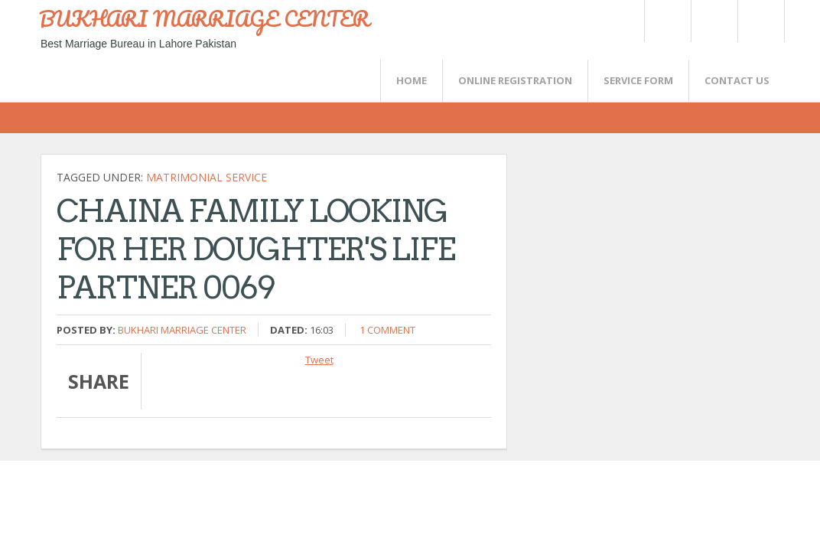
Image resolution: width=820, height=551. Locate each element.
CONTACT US (737, 80)
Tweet (319, 360)
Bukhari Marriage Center (182, 330)
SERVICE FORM (638, 80)
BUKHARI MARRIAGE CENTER (204, 18)
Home (411, 80)
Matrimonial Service (206, 177)
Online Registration (515, 80)
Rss (714, 21)
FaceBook (758, 21)
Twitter (667, 21)
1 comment (387, 330)
